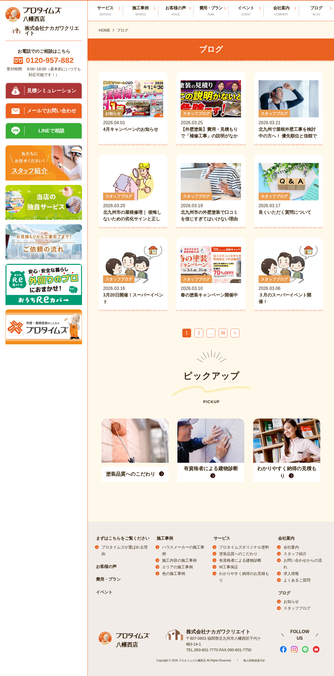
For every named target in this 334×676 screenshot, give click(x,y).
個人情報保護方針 (254, 660)
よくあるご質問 (297, 580)
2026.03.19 (211, 192)
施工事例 (140, 10)
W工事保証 (228, 567)
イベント (246, 10)
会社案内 (281, 10)
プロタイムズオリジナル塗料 (244, 547)
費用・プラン (211, 10)
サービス (222, 538)
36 (222, 333)
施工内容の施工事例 (179, 560)
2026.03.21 (289, 109)
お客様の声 (176, 10)
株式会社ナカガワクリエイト (218, 631)
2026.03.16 (133, 275)
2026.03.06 (289, 275)
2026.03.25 (211, 109)
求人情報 (291, 573)
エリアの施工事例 (177, 567)
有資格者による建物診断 (240, 560)
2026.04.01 (133, 109)
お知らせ (291, 601)
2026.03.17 (289, 192)
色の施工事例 (173, 573)
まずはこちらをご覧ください (122, 538)
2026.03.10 (211, 275)
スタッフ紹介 (295, 554)
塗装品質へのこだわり (238, 554)
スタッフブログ (297, 608)
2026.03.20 (133, 192)
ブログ (316, 10)
